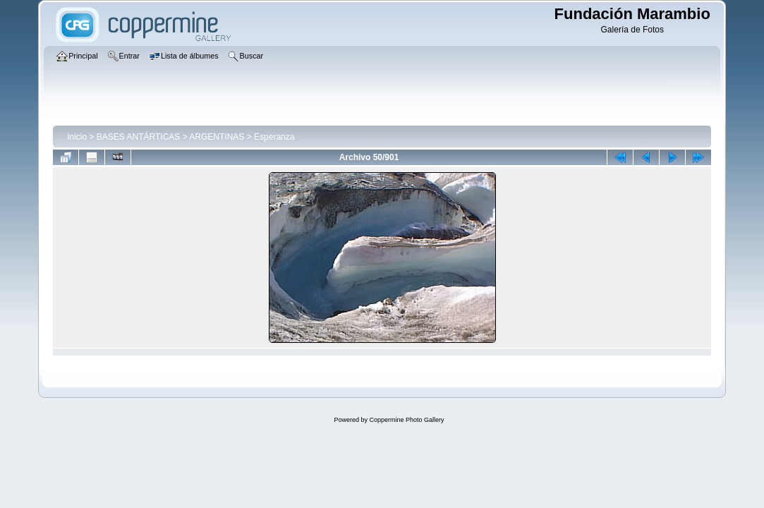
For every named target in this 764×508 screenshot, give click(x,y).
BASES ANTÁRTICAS (138, 137)
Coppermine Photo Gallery (406, 419)
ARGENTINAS (216, 137)
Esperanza (274, 137)
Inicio (77, 137)
